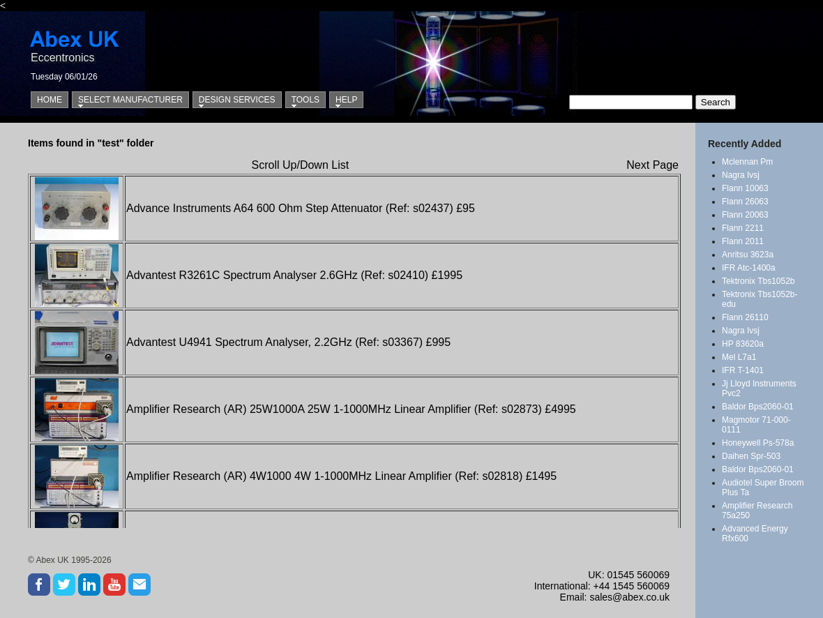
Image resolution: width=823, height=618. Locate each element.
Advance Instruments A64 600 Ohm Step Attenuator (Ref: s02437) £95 (300, 208)
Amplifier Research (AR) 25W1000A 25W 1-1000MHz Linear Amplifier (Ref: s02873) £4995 (351, 409)
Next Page (652, 165)
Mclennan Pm (747, 162)
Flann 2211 (743, 228)
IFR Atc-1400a (749, 268)
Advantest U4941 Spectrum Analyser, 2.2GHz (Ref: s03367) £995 (288, 342)
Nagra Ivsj (741, 175)
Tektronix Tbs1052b (758, 281)
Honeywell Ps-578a (758, 443)
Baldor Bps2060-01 (758, 407)
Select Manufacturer (130, 100)
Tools (305, 100)
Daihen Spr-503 (751, 456)
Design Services (237, 100)
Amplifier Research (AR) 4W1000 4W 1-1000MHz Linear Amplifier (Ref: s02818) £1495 (341, 476)
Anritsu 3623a (747, 254)
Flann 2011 (743, 241)
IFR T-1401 (743, 370)
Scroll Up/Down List (300, 165)
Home (49, 100)
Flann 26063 (745, 201)
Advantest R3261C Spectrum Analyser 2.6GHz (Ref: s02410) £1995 (294, 275)
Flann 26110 (745, 317)
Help (346, 100)
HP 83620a (743, 344)
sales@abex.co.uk (629, 597)
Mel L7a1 (739, 357)
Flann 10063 (745, 188)
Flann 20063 (745, 215)
